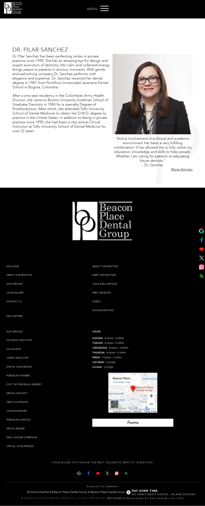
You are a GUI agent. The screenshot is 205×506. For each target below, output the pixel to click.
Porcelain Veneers (18, 375)
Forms (96, 301)
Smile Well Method (104, 283)
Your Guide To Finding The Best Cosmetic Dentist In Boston (102, 462)
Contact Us (14, 301)
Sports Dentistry (17, 357)
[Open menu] (104, 8)
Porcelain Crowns (18, 419)
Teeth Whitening (17, 402)
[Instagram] (117, 473)
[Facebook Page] (88, 473)
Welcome (12, 266)
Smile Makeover (16, 410)
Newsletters (14, 316)
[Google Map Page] (79, 473)
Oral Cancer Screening (21, 437)
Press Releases (101, 292)
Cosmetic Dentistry (19, 340)
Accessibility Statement (103, 486)
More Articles (182, 169)
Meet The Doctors (104, 275)
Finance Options (103, 310)
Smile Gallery (15, 292)
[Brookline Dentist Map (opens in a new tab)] (132, 393)
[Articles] (126, 473)
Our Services (14, 283)
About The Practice (19, 275)
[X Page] (107, 473)
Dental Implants (17, 393)
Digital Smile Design (19, 366)
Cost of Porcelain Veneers (24, 384)
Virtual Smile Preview (20, 446)
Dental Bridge (15, 428)
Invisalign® (13, 349)
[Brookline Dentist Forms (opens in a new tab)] (132, 423)
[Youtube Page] (98, 473)
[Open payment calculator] (162, 492)
